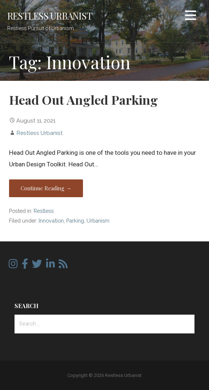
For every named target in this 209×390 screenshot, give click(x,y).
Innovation (51, 220)
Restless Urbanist (49, 15)
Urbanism (98, 220)
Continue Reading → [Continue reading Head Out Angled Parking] (46, 188)
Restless (44, 211)
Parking (75, 220)
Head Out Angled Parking (83, 99)
